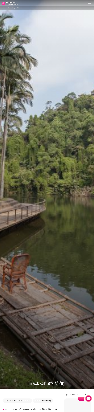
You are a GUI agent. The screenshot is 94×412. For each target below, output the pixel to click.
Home (4, 8)
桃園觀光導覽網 (10, 3)
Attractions (20, 8)
